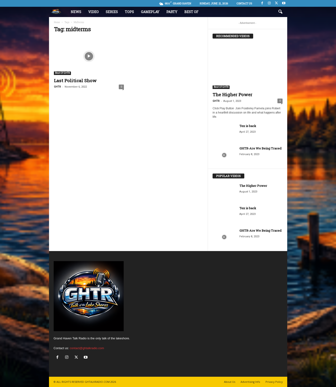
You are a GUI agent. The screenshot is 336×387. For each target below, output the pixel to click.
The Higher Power (232, 94)
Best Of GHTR (62, 73)
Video (93, 12)
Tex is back (247, 126)
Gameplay (150, 12)
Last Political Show (75, 80)
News (76, 12)
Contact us (244, 3)
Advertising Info (250, 381)
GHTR (57, 86)
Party (171, 12)
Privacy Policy (274, 381)
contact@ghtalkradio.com (87, 348)
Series (112, 12)
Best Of (191, 12)
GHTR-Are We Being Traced (260, 148)
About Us (229, 381)
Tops (129, 12)
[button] (280, 12)
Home (57, 22)
